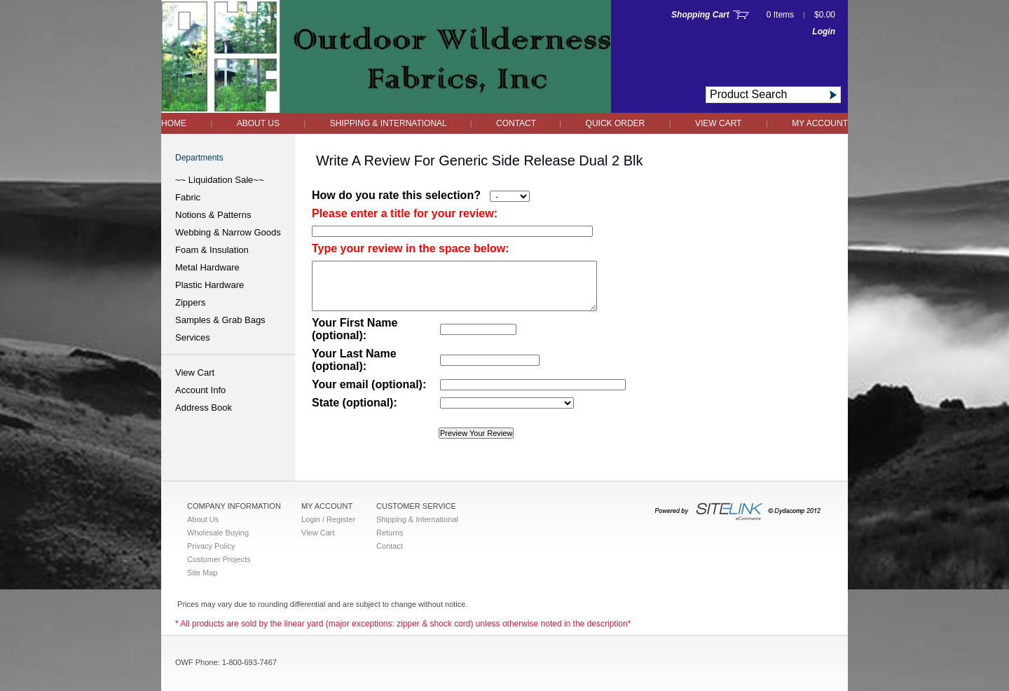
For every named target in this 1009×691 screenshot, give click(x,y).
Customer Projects (218, 559)
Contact (517, 123)
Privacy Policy (211, 546)
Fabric (187, 197)
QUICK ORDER (615, 123)
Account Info (200, 390)
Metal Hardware (207, 267)
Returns (390, 532)
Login (823, 31)
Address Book (203, 407)
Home (173, 123)
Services (192, 337)
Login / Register (328, 519)
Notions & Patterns (213, 215)
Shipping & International (389, 123)
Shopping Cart (700, 15)
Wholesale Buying (218, 532)
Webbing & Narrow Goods (228, 232)
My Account (820, 123)
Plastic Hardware (209, 285)
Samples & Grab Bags (220, 320)
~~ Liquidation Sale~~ (219, 180)
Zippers (190, 302)
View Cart (718, 123)
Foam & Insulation (212, 250)
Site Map (202, 572)
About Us (258, 123)
